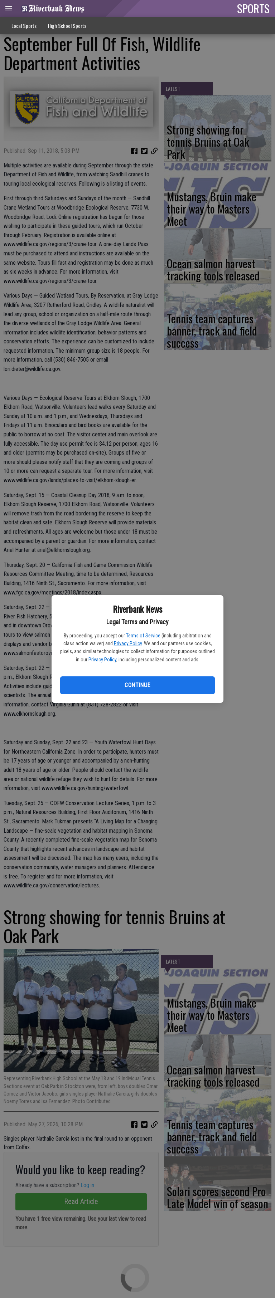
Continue (137, 685)
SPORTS (253, 8)
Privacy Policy (128, 643)
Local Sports (24, 25)
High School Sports (67, 25)
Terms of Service (143, 635)
